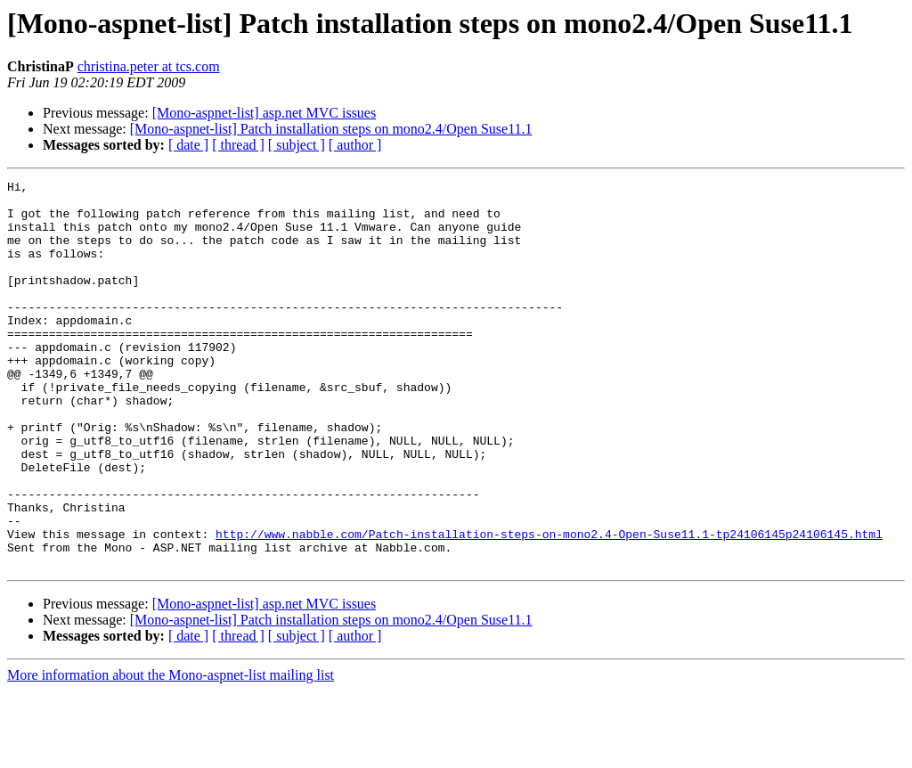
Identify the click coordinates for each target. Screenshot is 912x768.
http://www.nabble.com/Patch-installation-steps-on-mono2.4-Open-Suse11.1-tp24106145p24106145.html (549, 606)
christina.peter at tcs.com (148, 66)
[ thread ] (238, 144)
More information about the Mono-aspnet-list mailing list (170, 752)
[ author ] (355, 144)
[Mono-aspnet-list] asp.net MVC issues (264, 112)
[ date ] (188, 144)
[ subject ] (296, 144)
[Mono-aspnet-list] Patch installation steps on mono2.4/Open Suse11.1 (331, 128)
